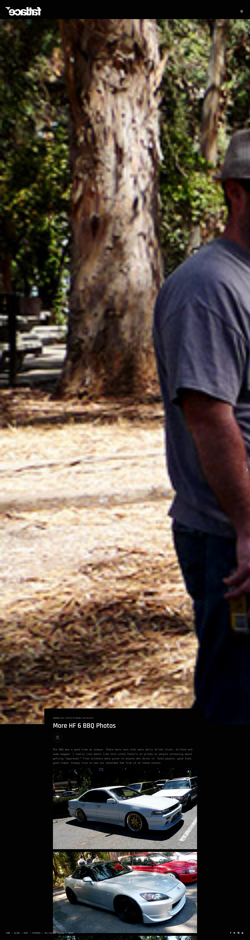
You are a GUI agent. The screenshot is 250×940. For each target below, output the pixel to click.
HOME (8, 933)
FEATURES (36, 933)
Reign (78, 718)
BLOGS (17, 933)
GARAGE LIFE (58, 718)
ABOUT (71, 933)
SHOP (26, 933)
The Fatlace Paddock (54, 933)
